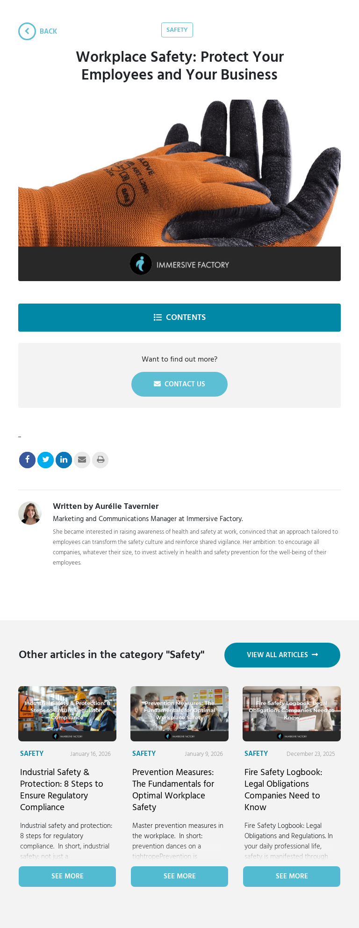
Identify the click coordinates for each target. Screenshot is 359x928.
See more (67, 876)
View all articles (282, 655)
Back (37, 31)
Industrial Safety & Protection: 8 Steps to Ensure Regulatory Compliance (61, 790)
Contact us (179, 384)
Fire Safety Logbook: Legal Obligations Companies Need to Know (283, 790)
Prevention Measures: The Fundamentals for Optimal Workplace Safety (173, 790)
